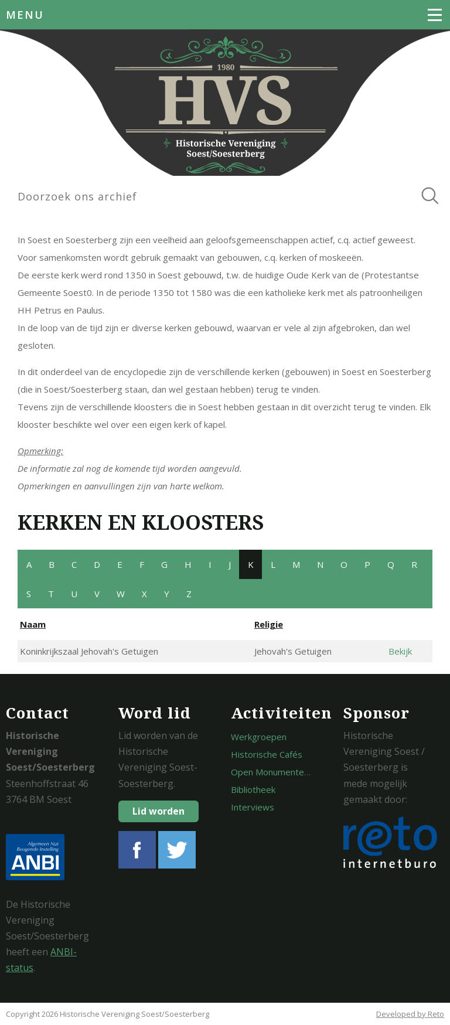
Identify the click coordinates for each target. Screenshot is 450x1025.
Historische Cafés (266, 754)
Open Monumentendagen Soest (295, 772)
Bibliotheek (253, 789)
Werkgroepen (259, 737)
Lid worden (158, 811)
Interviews (252, 807)
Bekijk (400, 651)
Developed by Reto (410, 1014)
